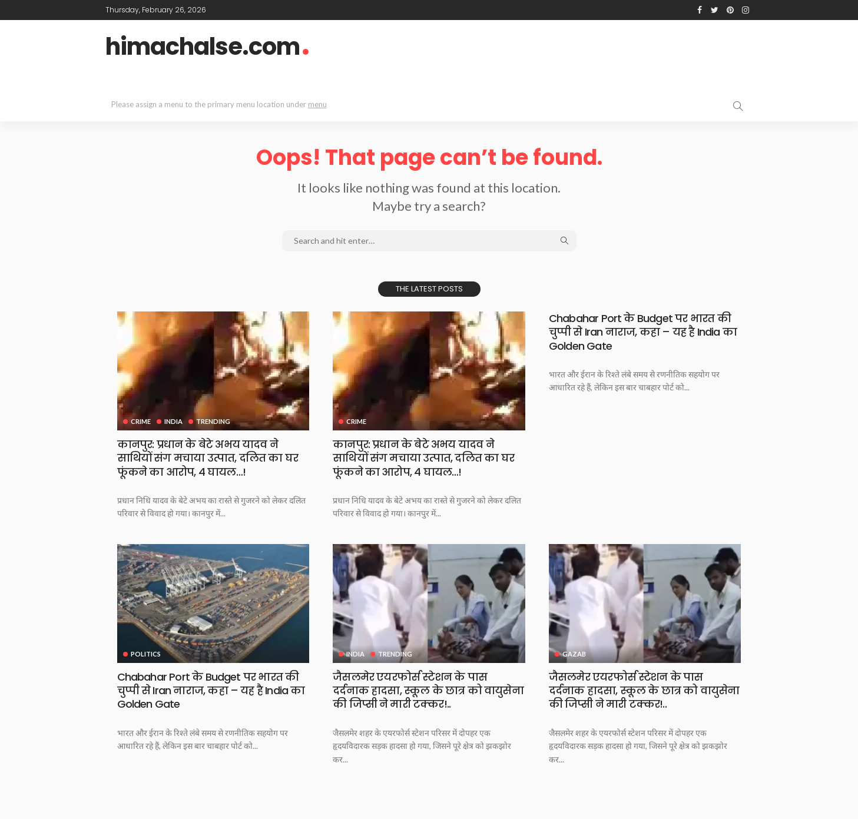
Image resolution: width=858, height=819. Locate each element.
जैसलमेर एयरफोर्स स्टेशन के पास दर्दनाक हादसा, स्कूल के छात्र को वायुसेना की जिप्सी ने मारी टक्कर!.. (428, 690)
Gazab (574, 654)
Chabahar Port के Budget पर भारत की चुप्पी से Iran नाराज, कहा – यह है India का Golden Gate (643, 332)
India (173, 421)
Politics (146, 654)
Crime (141, 421)
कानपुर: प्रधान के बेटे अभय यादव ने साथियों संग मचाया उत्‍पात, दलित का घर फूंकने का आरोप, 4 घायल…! (208, 458)
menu (317, 104)
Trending (213, 421)
